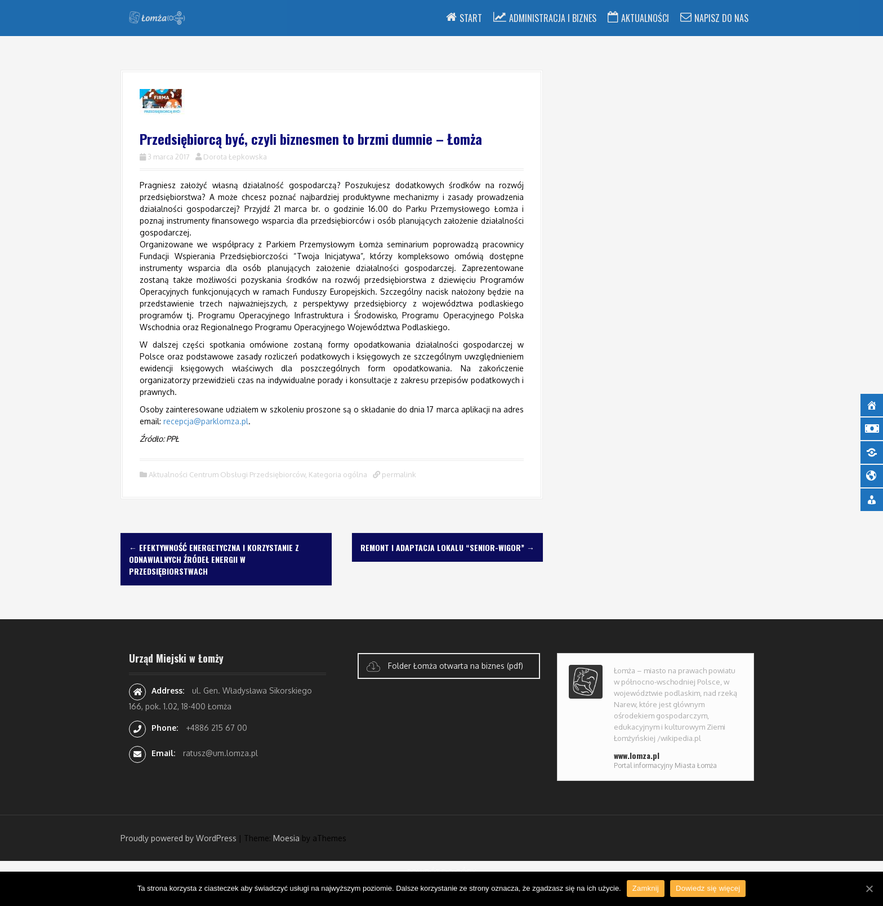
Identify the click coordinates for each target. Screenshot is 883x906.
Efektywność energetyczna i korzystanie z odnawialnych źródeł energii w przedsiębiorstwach (214, 559)
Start (471, 18)
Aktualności (645, 18)
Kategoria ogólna (338, 474)
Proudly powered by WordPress (179, 838)
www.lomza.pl (636, 755)
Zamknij (645, 888)
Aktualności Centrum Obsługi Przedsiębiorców (227, 474)
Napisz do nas (721, 18)
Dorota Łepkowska (235, 156)
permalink (398, 474)
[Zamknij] (869, 888)
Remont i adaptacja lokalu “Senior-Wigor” (447, 547)
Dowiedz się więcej (708, 888)
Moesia (286, 838)
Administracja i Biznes (552, 18)
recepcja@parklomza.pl (205, 421)
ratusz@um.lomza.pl (220, 753)
